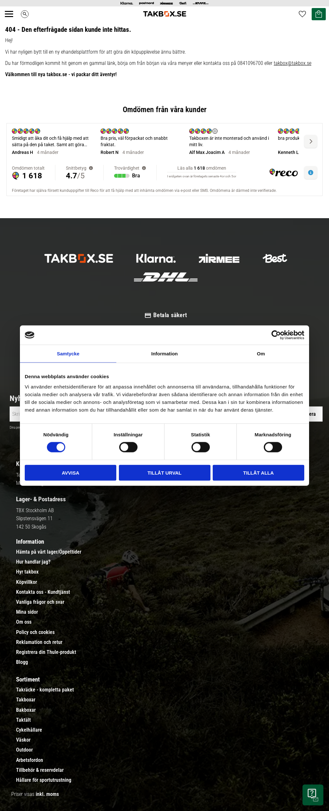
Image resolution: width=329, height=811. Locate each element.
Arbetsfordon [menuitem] (29, 760)
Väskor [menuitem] (23, 740)
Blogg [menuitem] (22, 662)
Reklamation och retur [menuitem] (39, 642)
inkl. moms (47, 794)
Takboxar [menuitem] (25, 700)
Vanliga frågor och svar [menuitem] (40, 602)
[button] (12, 21)
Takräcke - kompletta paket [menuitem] (45, 690)
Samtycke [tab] (68, 353)
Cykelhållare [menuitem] (29, 730)
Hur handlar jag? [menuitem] (33, 562)
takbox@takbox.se (292, 63)
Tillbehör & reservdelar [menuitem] (40, 770)
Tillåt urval (164, 472)
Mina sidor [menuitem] (27, 612)
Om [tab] (261, 353)
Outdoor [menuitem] (24, 750)
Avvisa (70, 472)
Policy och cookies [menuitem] (35, 632)
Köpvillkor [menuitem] (26, 582)
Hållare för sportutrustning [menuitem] (43, 780)
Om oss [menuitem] (23, 622)
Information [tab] (164, 353)
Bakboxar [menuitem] (26, 710)
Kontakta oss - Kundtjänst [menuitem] (43, 592)
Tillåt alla (258, 472)
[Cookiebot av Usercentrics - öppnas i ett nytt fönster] (276, 335)
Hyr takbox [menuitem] (27, 572)
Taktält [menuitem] (23, 720)
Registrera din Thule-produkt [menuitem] (46, 652)
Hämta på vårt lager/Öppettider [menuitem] (48, 552)
